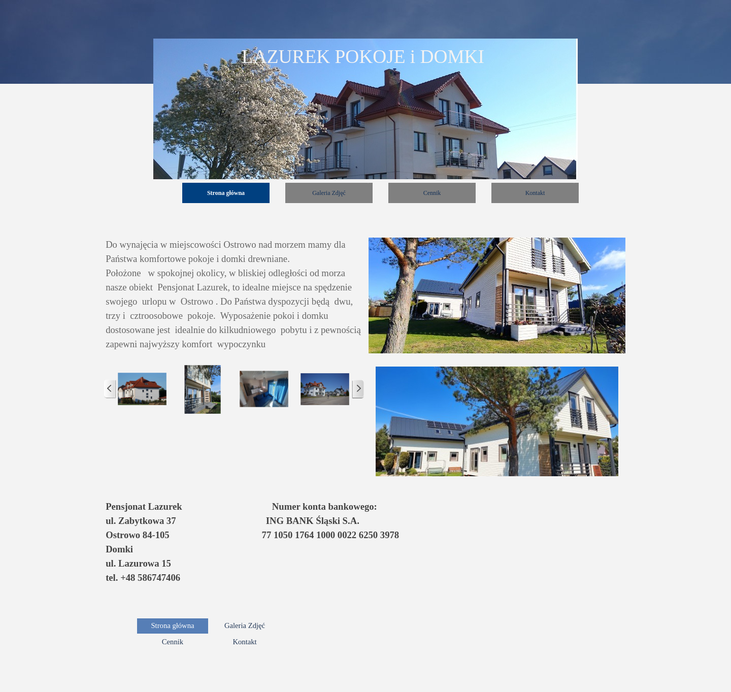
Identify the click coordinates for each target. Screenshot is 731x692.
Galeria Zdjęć (329, 192)
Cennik (432, 192)
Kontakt (535, 192)
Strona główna (226, 192)
